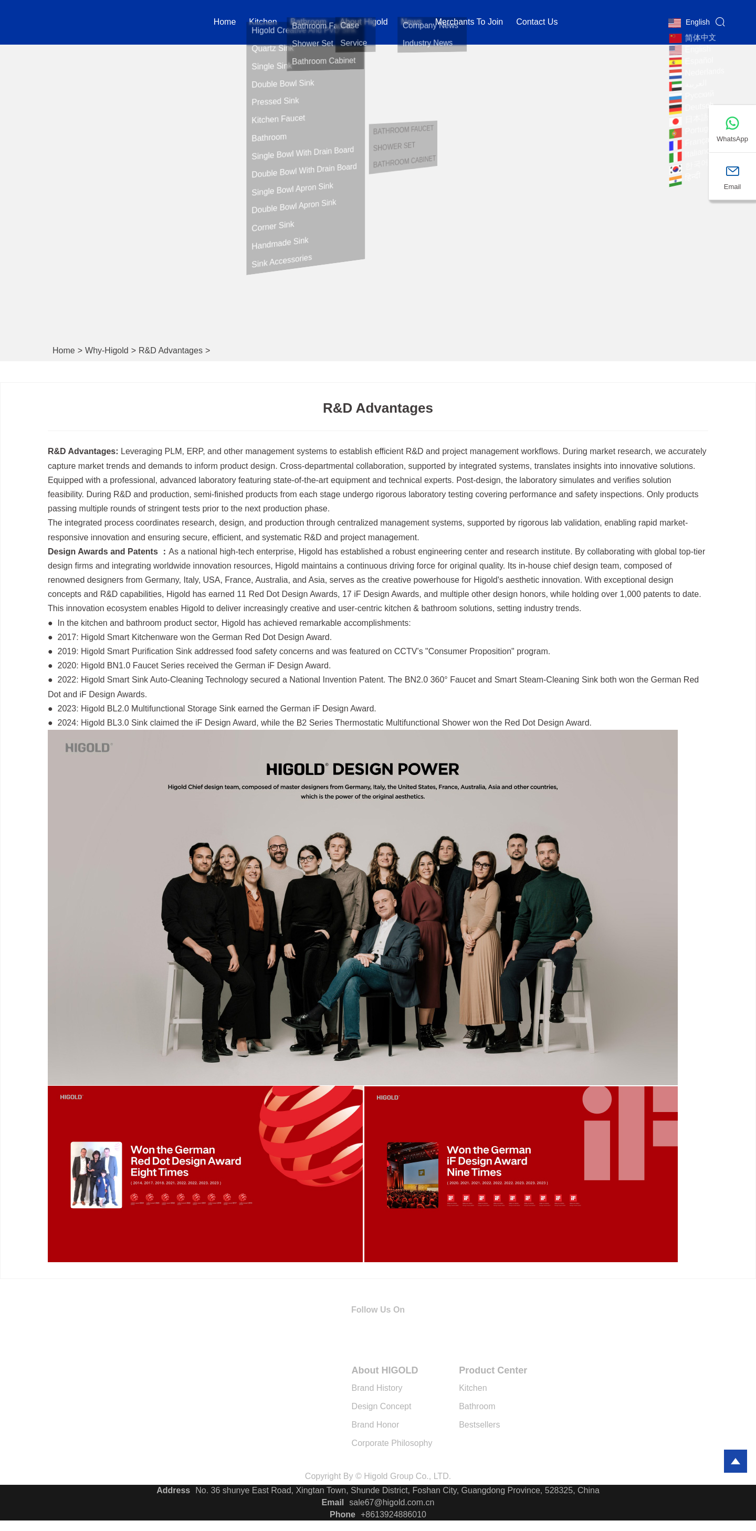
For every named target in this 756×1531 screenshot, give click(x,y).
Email (333, 1502)
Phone (342, 1514)
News (411, 23)
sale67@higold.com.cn (391, 1502)
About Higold (364, 23)
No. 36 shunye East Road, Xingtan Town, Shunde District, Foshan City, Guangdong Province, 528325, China (397, 1490)
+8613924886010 (393, 1514)
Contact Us (537, 23)
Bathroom (308, 23)
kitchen (263, 23)
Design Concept (382, 1406)
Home (225, 23)
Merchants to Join (469, 23)
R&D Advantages (171, 350)
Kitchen (473, 1387)
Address (173, 1490)
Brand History (377, 1387)
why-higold (107, 350)
